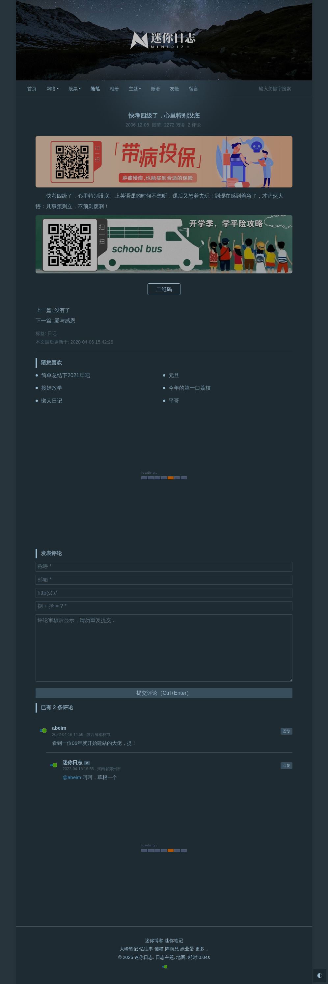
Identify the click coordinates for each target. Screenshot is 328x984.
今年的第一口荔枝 (190, 388)
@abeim (72, 777)
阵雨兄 (172, 948)
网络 (51, 88)
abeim (59, 728)
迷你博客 (154, 940)
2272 (169, 124)
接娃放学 (51, 388)
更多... (201, 948)
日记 (52, 333)
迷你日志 (72, 762)
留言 (193, 88)
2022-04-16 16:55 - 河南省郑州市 (92, 769)
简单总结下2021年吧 (65, 375)
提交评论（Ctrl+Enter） (164, 693)
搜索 (302, 88)
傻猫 (159, 948)
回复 (286, 731)
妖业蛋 (187, 948)
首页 (32, 88)
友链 (174, 88)
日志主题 (164, 957)
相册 (114, 88)
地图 (180, 957)
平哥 (174, 401)
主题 (133, 88)
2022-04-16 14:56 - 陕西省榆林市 (81, 734)
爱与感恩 (64, 320)
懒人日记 (51, 401)
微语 (155, 88)
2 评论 (194, 124)
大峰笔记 (129, 948)
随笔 (95, 88)
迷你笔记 (174, 940)
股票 (73, 88)
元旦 (174, 375)
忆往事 (146, 948)
